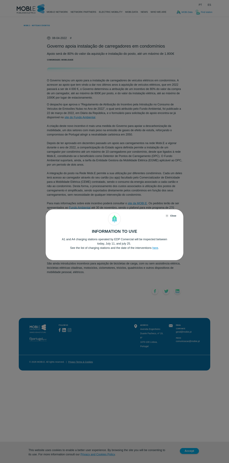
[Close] (170, 215)
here (155, 247)
